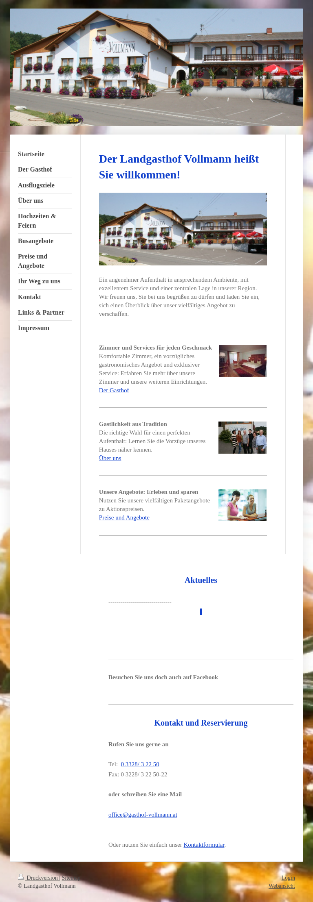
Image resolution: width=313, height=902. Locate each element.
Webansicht (282, 886)
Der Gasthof (114, 390)
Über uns (110, 458)
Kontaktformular (204, 844)
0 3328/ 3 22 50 (140, 764)
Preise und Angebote (124, 517)
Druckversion (38, 878)
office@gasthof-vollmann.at (142, 814)
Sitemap (71, 878)
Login (288, 878)
